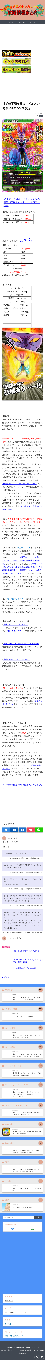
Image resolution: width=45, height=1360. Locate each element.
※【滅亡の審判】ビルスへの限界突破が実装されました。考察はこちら (22, 202)
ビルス (41, 116)
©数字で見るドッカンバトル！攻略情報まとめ (18, 1350)
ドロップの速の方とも (15, 631)
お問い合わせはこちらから (14, 1336)
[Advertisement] (22, 37)
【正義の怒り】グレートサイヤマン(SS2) (19, 484)
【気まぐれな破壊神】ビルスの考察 (26, 951)
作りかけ (8, 1324)
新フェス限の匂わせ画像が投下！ (23, 1207)
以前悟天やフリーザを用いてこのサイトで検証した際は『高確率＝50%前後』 (22, 560)
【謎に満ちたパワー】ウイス (15, 624)
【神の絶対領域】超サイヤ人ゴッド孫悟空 (21, 644)
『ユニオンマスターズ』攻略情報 (23, 1016)
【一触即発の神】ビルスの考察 (24, 968)
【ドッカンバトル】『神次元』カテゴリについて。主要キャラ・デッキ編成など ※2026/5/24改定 (26, 1094)
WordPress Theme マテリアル (27, 1347)
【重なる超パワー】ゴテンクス (16, 659)
